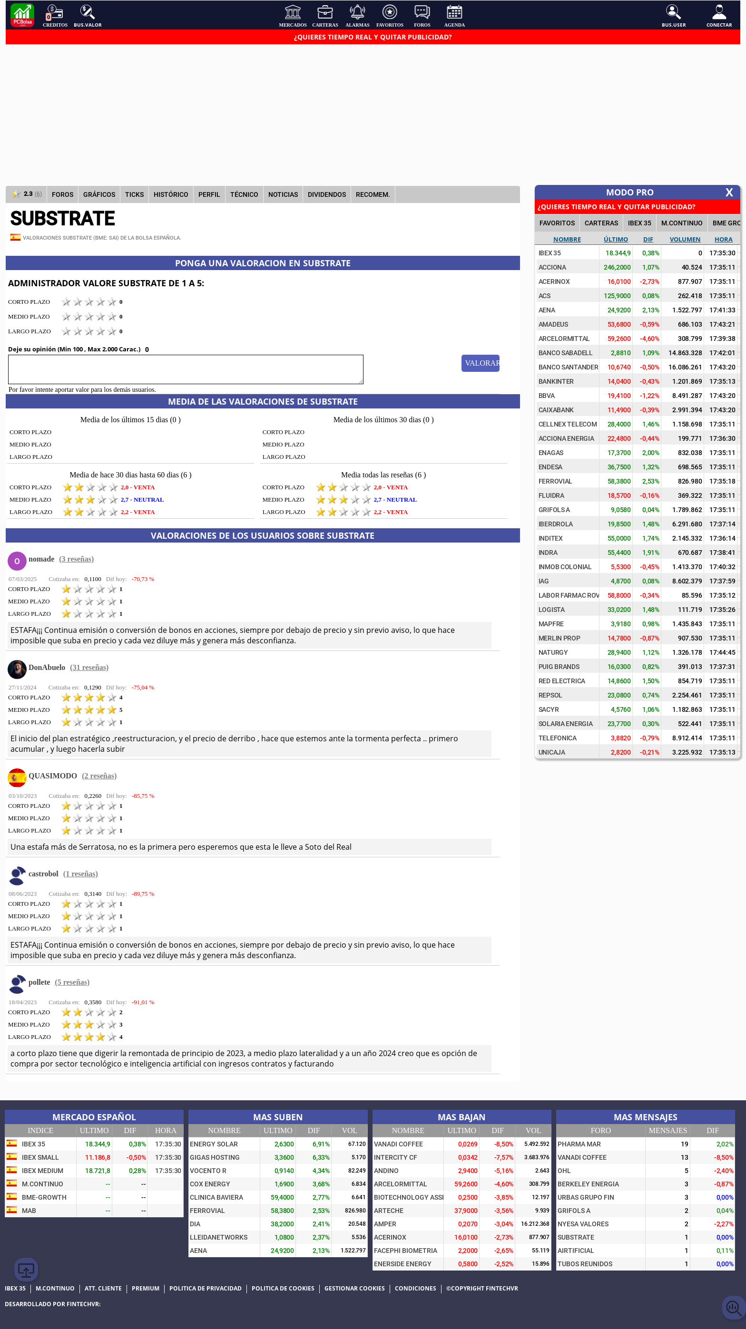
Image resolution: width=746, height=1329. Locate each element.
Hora (724, 239)
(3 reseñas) (76, 559)
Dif (648, 239)
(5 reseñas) (72, 982)
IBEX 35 (639, 223)
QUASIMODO (53, 776)
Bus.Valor (88, 15)
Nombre (567, 239)
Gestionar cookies (354, 1288)
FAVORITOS (557, 223)
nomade (41, 559)
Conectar (719, 15)
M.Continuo (682, 223)
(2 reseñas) (99, 776)
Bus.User (674, 15)
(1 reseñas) (80, 874)
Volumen (685, 239)
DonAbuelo (47, 667)
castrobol (44, 874)
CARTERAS (601, 223)
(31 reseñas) (89, 667)
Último (616, 239)
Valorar (482, 363)
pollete (39, 982)
